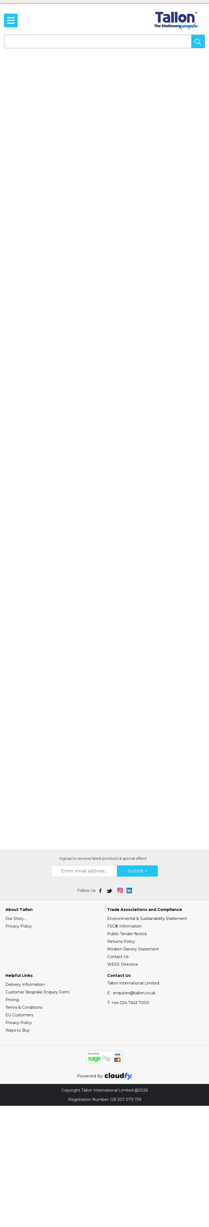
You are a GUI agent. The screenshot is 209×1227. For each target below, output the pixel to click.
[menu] (11, 20)
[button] (198, 41)
